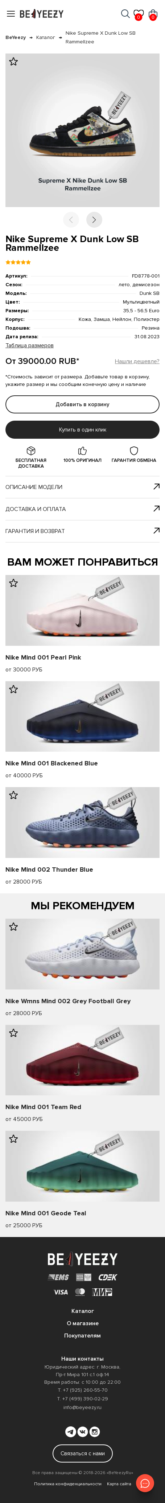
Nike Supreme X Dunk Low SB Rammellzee (101, 37)
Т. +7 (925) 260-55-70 (83, 1390)
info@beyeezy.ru (82, 1407)
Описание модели (82, 487)
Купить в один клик (82, 429)
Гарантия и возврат (82, 531)
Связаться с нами (83, 1453)
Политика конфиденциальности (68, 1484)
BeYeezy (15, 37)
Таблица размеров (29, 345)
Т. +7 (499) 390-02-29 (82, 1399)
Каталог (45, 37)
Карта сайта (119, 1484)
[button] (94, 220)
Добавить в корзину (82, 404)
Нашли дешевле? (137, 361)
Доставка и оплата (82, 509)
